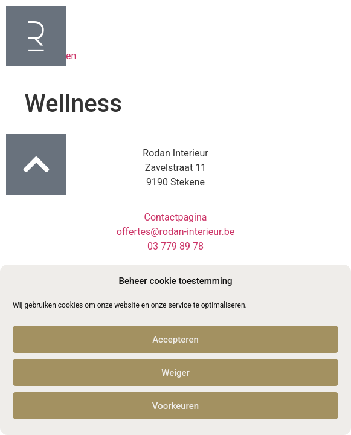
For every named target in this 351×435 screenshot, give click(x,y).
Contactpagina (175, 217)
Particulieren (39, 28)
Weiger (175, 372)
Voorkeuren (175, 406)
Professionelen (44, 56)
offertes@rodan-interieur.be (175, 231)
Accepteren (175, 339)
